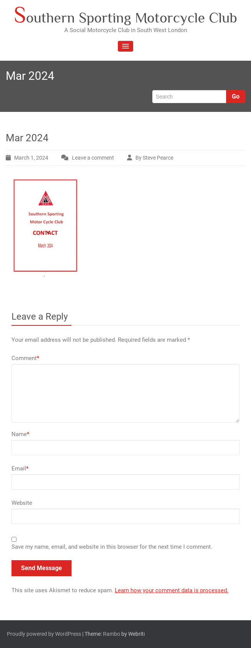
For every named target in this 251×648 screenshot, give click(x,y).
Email (19, 468)
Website (21, 502)
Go (236, 96)
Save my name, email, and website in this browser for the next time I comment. (111, 546)
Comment (25, 358)
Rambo (111, 634)
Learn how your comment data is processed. (171, 590)
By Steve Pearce (154, 158)
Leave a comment (93, 158)
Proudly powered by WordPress (44, 634)
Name (20, 434)
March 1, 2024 (31, 158)
